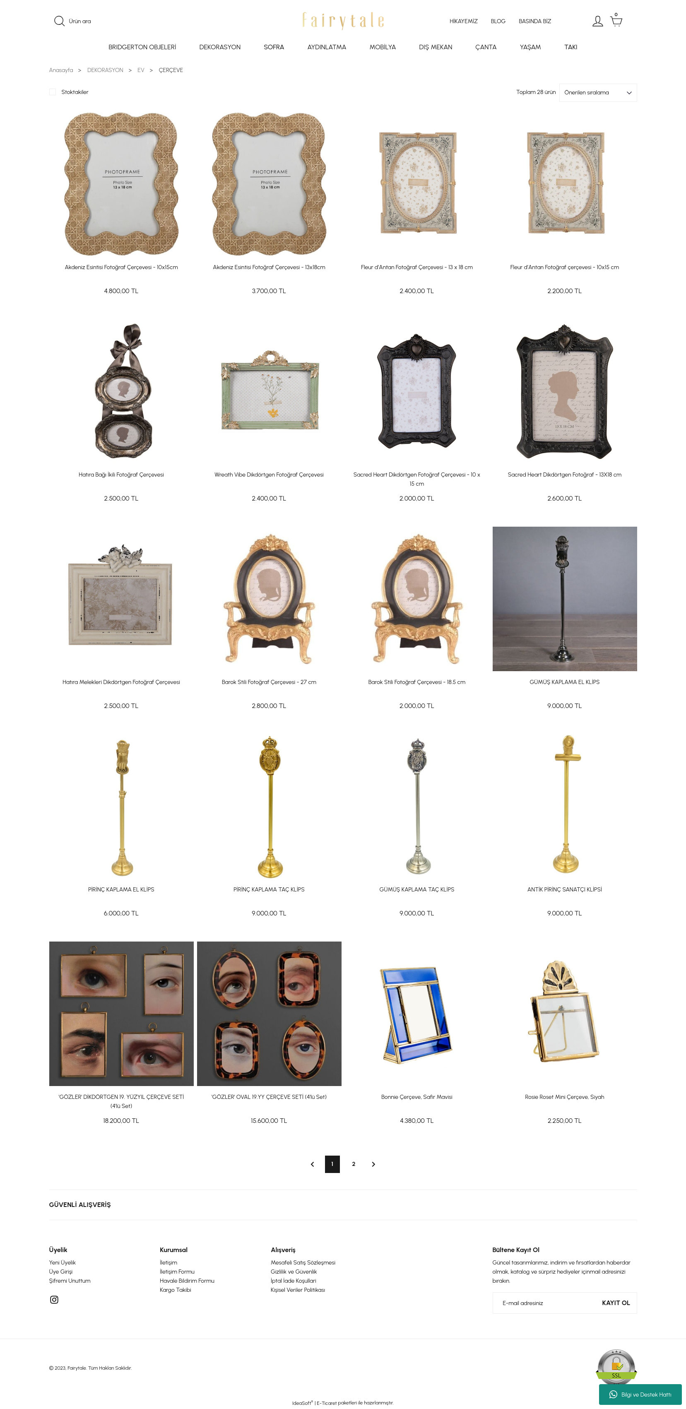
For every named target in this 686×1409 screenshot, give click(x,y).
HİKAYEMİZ (464, 21)
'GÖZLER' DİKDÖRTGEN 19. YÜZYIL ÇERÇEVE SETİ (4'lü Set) (121, 1101)
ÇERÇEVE (171, 70)
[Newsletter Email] (565, 1303)
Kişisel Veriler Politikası (298, 1289)
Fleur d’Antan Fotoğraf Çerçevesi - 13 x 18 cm (417, 267)
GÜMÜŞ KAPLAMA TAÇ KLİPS (416, 889)
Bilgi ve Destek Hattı (640, 1394)
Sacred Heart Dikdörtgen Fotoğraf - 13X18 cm (565, 474)
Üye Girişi (61, 1271)
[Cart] (616, 21)
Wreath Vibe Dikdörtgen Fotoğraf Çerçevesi (269, 474)
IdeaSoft (302, 1402)
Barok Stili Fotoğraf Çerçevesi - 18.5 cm (416, 682)
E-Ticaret (327, 1403)
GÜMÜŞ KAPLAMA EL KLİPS (564, 682)
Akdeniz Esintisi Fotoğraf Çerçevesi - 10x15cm (121, 267)
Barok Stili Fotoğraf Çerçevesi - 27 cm (269, 682)
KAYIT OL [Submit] (616, 1303)
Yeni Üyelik (62, 1262)
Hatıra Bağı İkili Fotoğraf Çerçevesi (121, 474)
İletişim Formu (177, 1271)
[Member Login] (597, 21)
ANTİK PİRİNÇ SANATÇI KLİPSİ (564, 889)
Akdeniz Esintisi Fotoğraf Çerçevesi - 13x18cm (269, 267)
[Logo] (343, 21)
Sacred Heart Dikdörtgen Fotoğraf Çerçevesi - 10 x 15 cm (417, 479)
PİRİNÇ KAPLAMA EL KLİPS (121, 889)
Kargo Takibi (175, 1289)
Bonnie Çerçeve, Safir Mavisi (416, 1097)
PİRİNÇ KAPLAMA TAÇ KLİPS (268, 889)
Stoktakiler (75, 92)
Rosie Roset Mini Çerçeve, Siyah (564, 1097)
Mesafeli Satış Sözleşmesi (303, 1262)
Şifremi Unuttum (70, 1280)
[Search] (146, 21)
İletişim (168, 1262)
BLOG (498, 21)
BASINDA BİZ (535, 21)
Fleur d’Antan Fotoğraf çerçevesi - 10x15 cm (564, 267)
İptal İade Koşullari (293, 1280)
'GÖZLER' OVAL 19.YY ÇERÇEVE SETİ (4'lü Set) (269, 1097)
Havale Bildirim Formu (187, 1280)
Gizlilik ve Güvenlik (294, 1271)
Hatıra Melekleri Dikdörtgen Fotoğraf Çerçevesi (121, 682)
